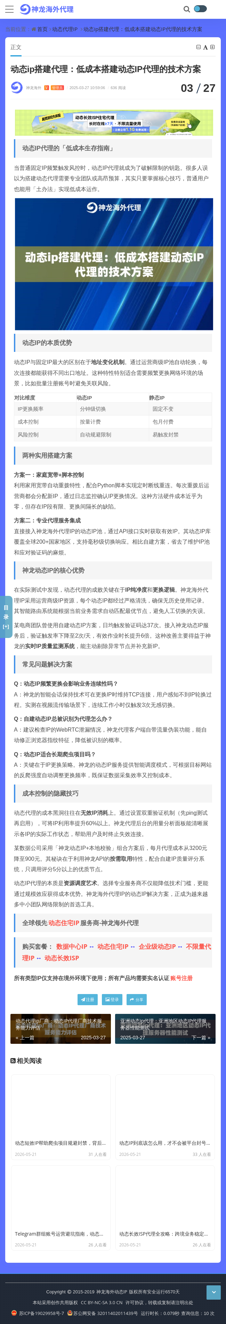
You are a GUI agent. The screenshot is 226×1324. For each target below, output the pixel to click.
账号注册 (181, 978)
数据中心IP (71, 946)
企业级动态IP (157, 946)
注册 (87, 999)
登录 (112, 999)
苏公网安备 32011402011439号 (102, 1313)
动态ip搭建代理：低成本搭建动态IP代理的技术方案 (142, 28)
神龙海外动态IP (111, 1291)
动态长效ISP (62, 958)
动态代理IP (65, 28)
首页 (42, 28)
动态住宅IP (63, 923)
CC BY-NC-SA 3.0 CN (101, 1302)
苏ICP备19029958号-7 (37, 1313)
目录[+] (6, 617)
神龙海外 (45, 87)
